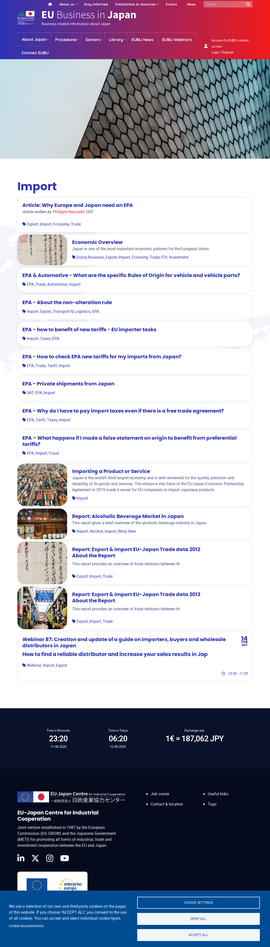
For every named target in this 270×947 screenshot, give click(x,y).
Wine (122, 531)
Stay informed (96, 4)
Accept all (198, 935)
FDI (164, 257)
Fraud (54, 453)
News (191, 4)
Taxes (45, 338)
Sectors (93, 39)
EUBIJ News (142, 39)
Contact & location (167, 804)
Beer (132, 531)
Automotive (57, 284)
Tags (212, 804)
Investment (178, 257)
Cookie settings (198, 902)
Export (32, 224)
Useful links (218, 794)
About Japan (34, 39)
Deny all (198, 918)
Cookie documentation (26, 926)
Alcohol (96, 531)
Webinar (34, 665)
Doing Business (90, 257)
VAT (30, 392)
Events (171, 4)
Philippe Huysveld (68, 211)
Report (82, 531)
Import (45, 224)
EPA (30, 284)
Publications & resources (135, 4)
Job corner (160, 794)
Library (116, 39)
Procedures (66, 39)
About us (66, 4)
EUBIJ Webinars (177, 39)
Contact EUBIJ (35, 52)
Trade (76, 224)
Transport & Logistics (71, 311)
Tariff (52, 365)
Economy (61, 224)
